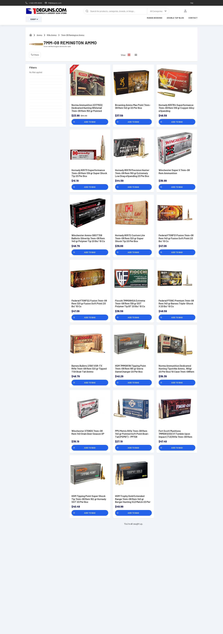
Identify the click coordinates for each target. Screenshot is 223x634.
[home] (30, 35)
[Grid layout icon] (129, 55)
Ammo (39, 35)
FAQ (191, 3)
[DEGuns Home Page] (46, 11)
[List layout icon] (135, 55)
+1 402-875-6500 (35, 3)
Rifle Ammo (52, 35)
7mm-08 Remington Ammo (72, 35)
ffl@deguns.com (54, 3)
